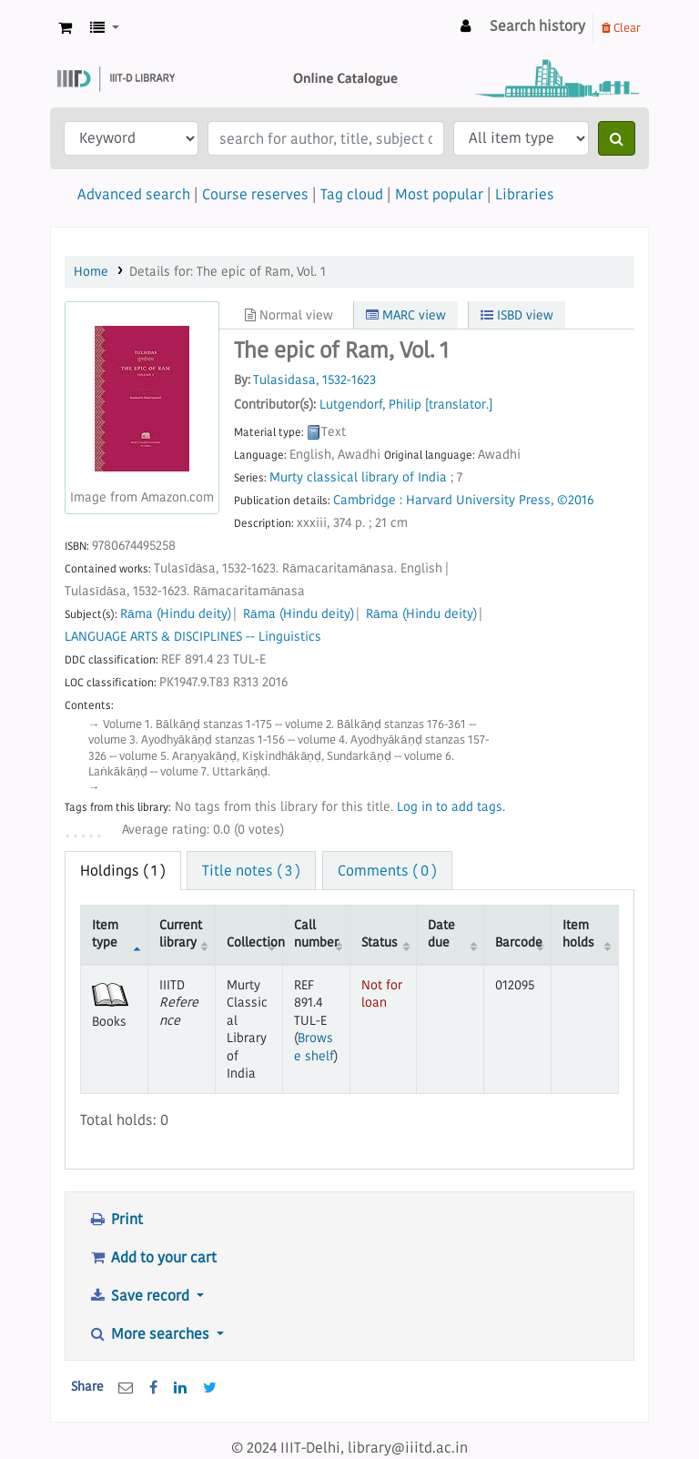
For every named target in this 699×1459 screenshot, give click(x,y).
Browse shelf (314, 1046)
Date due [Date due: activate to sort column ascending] (441, 933)
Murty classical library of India (358, 477)
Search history (537, 25)
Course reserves (255, 194)
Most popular (439, 194)
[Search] (616, 138)
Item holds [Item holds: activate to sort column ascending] (578, 933)
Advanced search (133, 194)
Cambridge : (367, 500)
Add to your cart (152, 1257)
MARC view (406, 315)
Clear (621, 27)
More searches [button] (150, 1333)
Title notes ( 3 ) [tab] (251, 870)
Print (115, 1219)
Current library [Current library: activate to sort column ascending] (180, 933)
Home (91, 271)
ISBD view (517, 315)
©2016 (575, 500)
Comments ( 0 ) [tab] (387, 870)
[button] (65, 27)
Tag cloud (351, 194)
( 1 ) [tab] (123, 870)
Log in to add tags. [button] (451, 807)
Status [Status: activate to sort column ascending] (379, 942)
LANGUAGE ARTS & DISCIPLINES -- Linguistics (193, 636)
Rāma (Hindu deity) (175, 614)
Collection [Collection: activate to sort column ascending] (254, 942)
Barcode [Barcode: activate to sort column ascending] (518, 942)
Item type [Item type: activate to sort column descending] (105, 933)
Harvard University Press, (479, 500)
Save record (140, 1295)
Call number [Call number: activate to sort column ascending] (316, 933)
